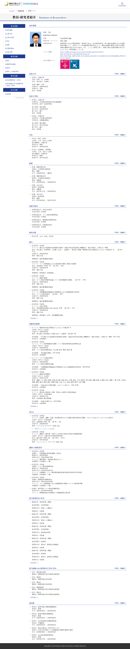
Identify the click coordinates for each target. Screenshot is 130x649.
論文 (7, 60)
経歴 (7, 45)
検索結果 (21, 11)
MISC (8, 68)
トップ (11, 11)
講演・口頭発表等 (12, 71)
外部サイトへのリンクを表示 (43, 429)
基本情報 (9, 30)
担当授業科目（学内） (14, 80)
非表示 (122, 73)
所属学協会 (10, 48)
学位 (7, 41)
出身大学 (9, 34)
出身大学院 (10, 37)
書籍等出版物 (11, 64)
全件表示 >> (35, 318)
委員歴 (8, 94)
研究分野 (9, 52)
